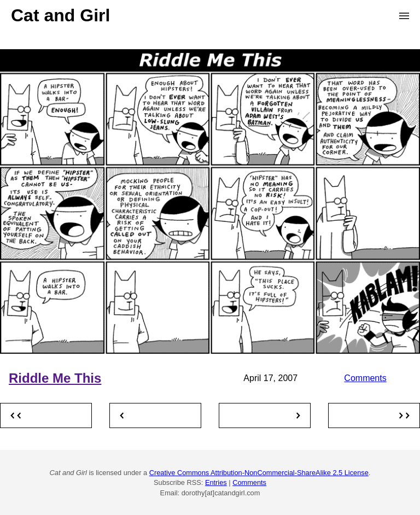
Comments (365, 378)
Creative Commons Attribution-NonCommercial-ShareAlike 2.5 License (259, 473)
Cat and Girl (60, 15)
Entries (216, 482)
